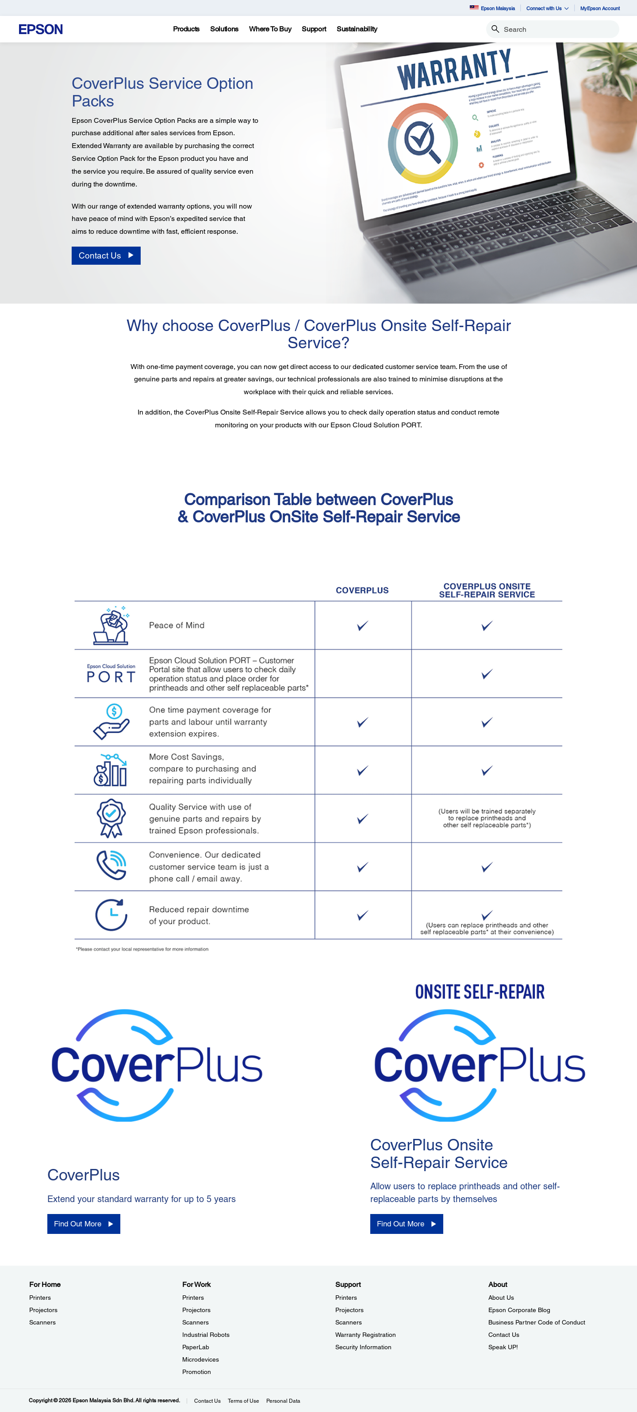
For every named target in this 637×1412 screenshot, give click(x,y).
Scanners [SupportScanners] (348, 1322)
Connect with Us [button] (547, 8)
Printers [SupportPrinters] (346, 1297)
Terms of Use (243, 1401)
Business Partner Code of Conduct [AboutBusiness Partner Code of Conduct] (536, 1322)
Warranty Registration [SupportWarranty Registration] (365, 1334)
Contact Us (207, 1401)
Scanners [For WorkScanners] (195, 1322)
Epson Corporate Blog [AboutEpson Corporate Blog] (519, 1309)
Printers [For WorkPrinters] (193, 1297)
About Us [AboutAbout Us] (501, 1297)
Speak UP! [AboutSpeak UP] (503, 1347)
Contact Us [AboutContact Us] (503, 1334)
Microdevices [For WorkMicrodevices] (200, 1359)
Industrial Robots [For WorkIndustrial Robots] (206, 1334)
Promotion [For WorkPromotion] (196, 1371)
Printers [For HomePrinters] (40, 1297)
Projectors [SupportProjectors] (349, 1309)
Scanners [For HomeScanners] (42, 1322)
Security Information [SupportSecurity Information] (363, 1347)
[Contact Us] (106, 256)
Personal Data (283, 1401)
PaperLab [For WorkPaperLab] (195, 1347)
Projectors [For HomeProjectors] (43, 1309)
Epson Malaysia (492, 8)
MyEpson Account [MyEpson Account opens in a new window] (600, 8)
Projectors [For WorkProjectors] (196, 1309)
